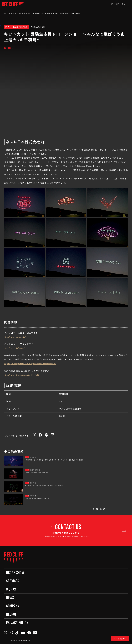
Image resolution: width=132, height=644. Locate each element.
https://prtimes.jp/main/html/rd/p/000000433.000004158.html (30, 363)
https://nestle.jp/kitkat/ (14, 348)
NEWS (10, 597)
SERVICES (12, 581)
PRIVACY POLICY (17, 622)
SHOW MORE (99, 509)
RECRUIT (12, 614)
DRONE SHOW (15, 572)
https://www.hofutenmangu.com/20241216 (21, 374)
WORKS (11, 589)
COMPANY (12, 606)
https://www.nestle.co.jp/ (15, 336)
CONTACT (120, 638)
